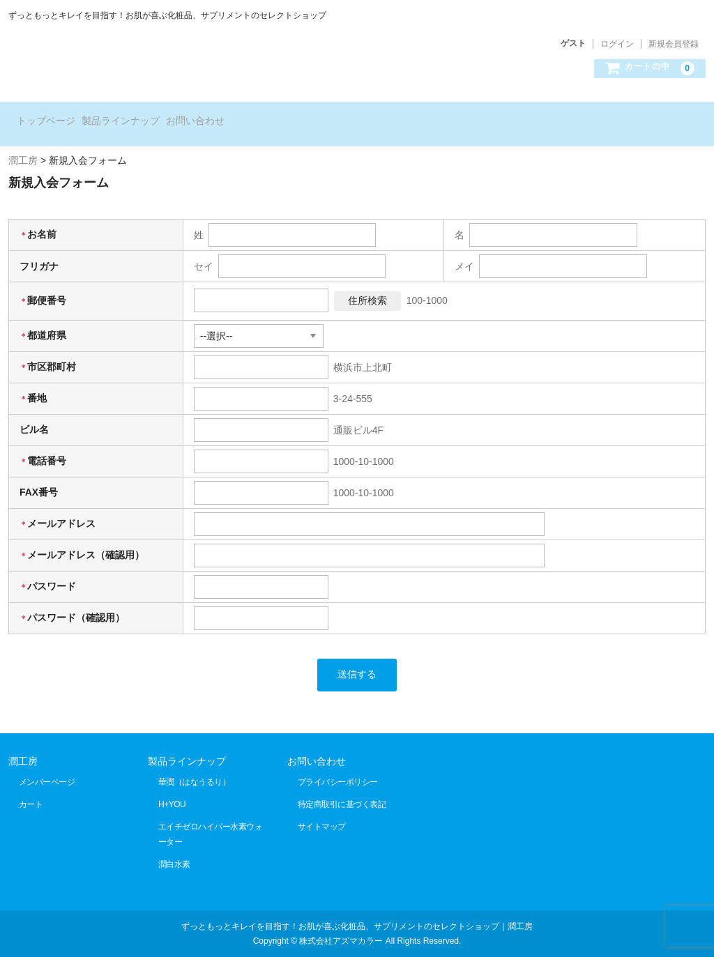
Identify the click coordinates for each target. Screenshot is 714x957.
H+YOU (171, 789)
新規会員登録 (673, 44)
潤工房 (23, 745)
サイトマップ (322, 811)
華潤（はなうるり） (194, 767)
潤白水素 (174, 849)
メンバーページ (47, 767)
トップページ (51, 116)
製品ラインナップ (148, 116)
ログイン (617, 44)
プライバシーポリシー (338, 767)
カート (31, 789)
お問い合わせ (244, 116)
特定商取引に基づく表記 (342, 789)
